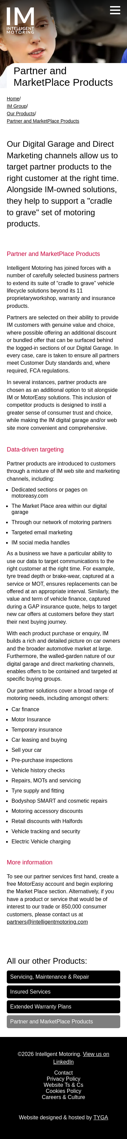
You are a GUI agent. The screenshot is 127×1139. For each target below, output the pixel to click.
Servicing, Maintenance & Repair (49, 977)
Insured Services (30, 992)
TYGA (100, 1117)
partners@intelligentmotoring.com (47, 922)
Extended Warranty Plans (40, 1007)
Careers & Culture (63, 1097)
